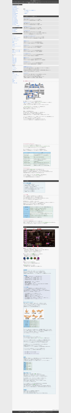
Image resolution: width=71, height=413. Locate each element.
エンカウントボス (14, 43)
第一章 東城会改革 (14, 29)
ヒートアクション (14, 68)
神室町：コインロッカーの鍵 (16, 50)
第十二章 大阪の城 (14, 19)
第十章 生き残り (14, 17)
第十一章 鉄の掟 (14, 18)
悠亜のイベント (26, 57)
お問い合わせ (44, 412)
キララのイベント (27, 61)
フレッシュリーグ (27, 18)
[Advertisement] (41, 6)
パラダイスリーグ (27, 22)
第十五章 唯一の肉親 (15, 23)
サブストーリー (14, 36)
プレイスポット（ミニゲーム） (16, 37)
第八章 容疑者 (14, 14)
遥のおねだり (14, 52)
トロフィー (13, 47)
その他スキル (14, 69)
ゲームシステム (14, 76)
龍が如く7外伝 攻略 (24, 411)
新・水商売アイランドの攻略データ (30, 10)
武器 (13, 55)
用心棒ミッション (14, 41)
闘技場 (13, 42)
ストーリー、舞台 (14, 74)
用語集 (13, 81)
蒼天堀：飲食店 (14, 59)
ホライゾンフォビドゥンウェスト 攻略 (37, 411)
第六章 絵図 (13, 12)
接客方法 (26, 13)
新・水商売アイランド (35, 0)
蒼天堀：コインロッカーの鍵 (16, 51)
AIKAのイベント (26, 49)
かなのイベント (26, 45)
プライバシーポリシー (39, 412)
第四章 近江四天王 (14, 9)
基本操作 (13, 80)
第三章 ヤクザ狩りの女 (15, 8)
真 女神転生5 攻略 (44, 411)
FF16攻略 (20, 411)
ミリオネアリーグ (27, 30)
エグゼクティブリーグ (27, 26)
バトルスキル (14, 67)
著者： (33, 412)
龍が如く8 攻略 (29, 411)
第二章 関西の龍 (14, 7)
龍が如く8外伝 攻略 (49, 411)
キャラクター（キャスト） (15, 75)
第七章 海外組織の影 (15, 13)
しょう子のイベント (27, 53)
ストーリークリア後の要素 (15, 25)
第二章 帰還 (13, 30)
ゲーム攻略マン (27, 412)
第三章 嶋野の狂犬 (14, 31)
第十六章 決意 (14, 24)
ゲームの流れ (27, 11)
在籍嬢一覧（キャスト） (28, 66)
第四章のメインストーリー (27, 102)
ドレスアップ (26, 73)
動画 (13, 79)
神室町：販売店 (14, 60)
